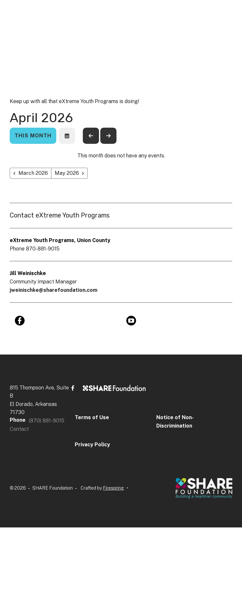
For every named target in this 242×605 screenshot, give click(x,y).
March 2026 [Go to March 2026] (33, 173)
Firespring (113, 488)
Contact (19, 429)
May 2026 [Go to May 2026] (67, 173)
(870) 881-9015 (46, 421)
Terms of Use (92, 417)
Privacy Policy (92, 444)
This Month (33, 136)
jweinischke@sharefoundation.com (53, 290)
